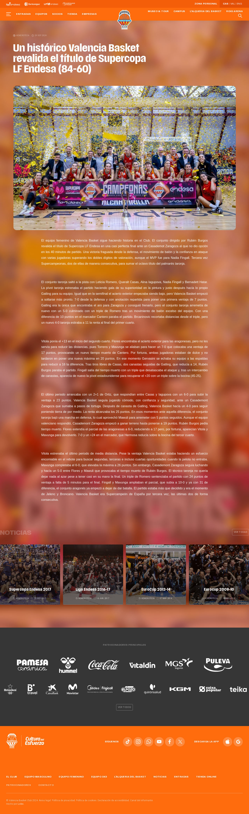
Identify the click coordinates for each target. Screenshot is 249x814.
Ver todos (124, 705)
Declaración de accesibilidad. (114, 799)
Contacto (46, 784)
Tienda (72, 14)
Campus (179, 11)
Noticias (160, 775)
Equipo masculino (38, 775)
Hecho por (15, 802)
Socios (57, 14)
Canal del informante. (141, 799)
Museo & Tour (158, 11)
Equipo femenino (71, 775)
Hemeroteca (21, 35)
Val (233, 4)
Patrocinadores (18, 784)
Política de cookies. (86, 799)
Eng (239, 4)
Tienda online (206, 775)
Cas (226, 4)
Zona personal (206, 4)
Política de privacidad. (63, 799)
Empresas (89, 14)
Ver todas (240, 532)
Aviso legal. (45, 799)
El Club (11, 775)
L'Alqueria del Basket (206, 11)
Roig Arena (234, 11)
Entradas (23, 14)
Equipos (41, 14)
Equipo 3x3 (99, 775)
